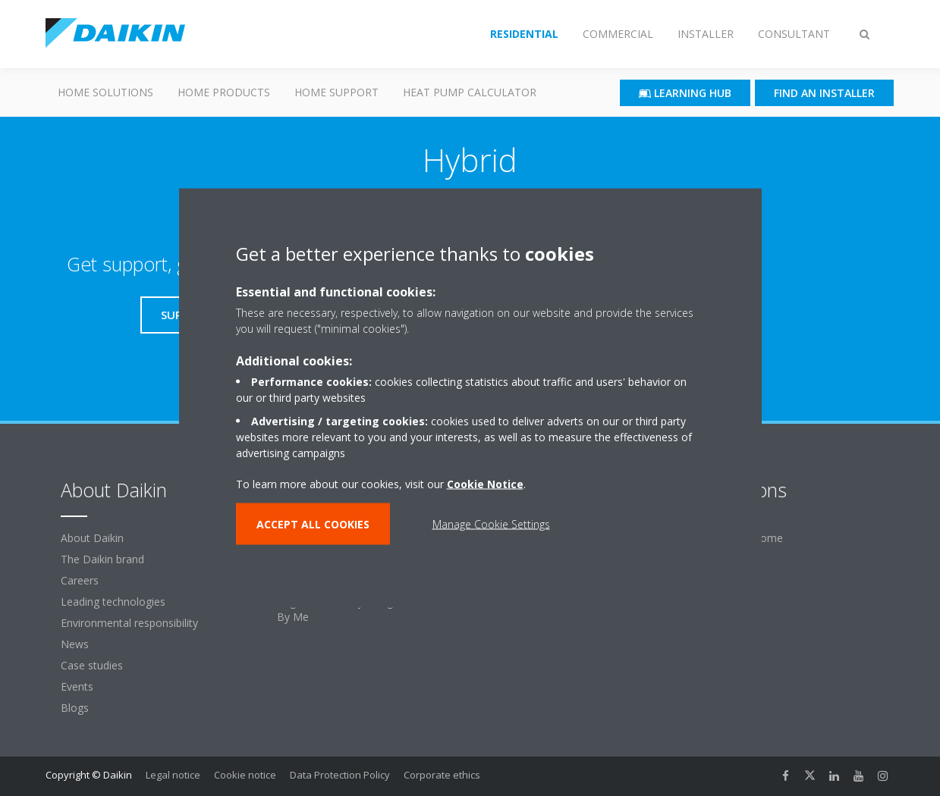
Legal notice (173, 775)
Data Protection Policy (340, 775)
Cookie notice (245, 775)
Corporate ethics (442, 775)
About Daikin (92, 538)
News (75, 644)
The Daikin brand (102, 559)
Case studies (92, 665)
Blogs (75, 707)
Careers (80, 580)
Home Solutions (105, 92)
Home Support (336, 92)
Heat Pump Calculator (469, 92)
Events (77, 686)
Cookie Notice (485, 484)
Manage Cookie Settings (491, 524)
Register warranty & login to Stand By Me (361, 609)
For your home (746, 538)
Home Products (224, 92)
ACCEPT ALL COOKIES (312, 524)
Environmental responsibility (129, 623)
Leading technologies (113, 601)
